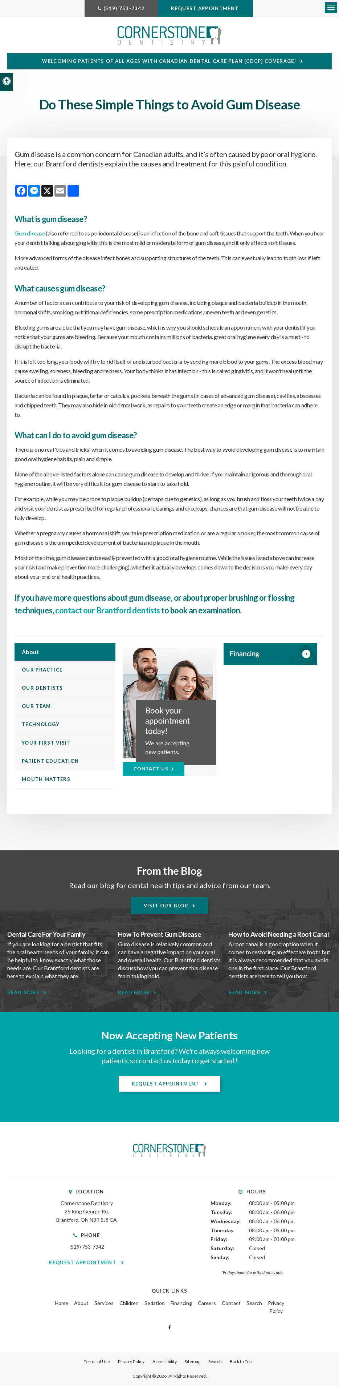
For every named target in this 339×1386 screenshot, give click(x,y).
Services (104, 1304)
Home (61, 1304)
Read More (23, 993)
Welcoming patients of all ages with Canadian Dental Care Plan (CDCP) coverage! (170, 62)
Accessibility (164, 1362)
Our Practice (42, 670)
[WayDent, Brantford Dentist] (270, 655)
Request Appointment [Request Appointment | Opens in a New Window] (205, 8)
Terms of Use (97, 1362)
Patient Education (50, 762)
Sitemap (192, 1362)
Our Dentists (42, 689)
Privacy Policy (131, 1362)
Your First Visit (46, 743)
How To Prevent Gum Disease (159, 935)
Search (254, 1304)
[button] (290, 125)
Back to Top (241, 1362)
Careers (207, 1304)
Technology (41, 725)
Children (129, 1304)
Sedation (154, 1304)
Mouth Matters (46, 780)
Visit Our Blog (166, 906)
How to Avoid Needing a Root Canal (278, 935)
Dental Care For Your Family (46, 935)
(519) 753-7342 (124, 8)
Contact (231, 1304)
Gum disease (30, 233)
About (81, 1304)
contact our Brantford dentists (107, 611)
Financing (181, 1304)
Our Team (36, 707)
